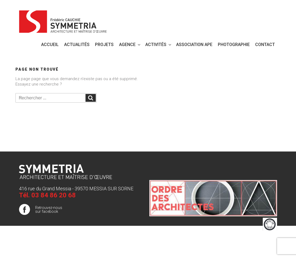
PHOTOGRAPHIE (234, 44)
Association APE (194, 44)
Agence (130, 44)
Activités (158, 44)
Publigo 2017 (266, 249)
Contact (265, 44)
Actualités (77, 44)
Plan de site (267, 244)
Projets (104, 44)
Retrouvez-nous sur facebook (48, 209)
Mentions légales (262, 239)
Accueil (50, 44)
